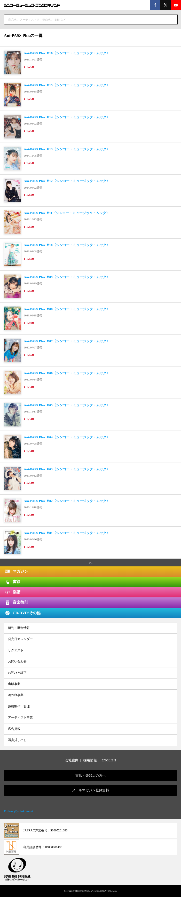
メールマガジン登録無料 (90, 790)
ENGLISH (109, 760)
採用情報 (90, 760)
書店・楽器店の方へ (90, 775)
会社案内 (71, 760)
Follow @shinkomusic (19, 811)
